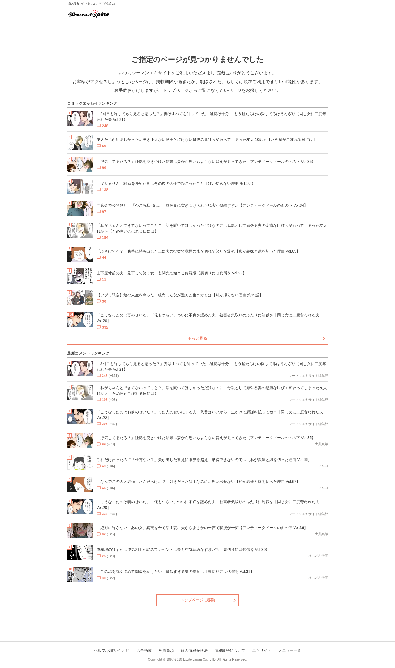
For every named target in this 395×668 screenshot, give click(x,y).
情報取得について (230, 650)
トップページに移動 (197, 600)
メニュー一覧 (289, 650)
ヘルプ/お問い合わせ (111, 650)
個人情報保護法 (194, 650)
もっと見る (197, 338)
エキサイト (261, 650)
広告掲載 (144, 650)
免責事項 (166, 650)
